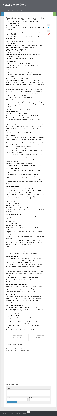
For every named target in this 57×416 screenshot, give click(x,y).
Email (31, 397)
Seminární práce (21, 10)
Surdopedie (39, 348)
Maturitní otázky (10, 10)
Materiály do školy (14, 4)
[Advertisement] (28, 368)
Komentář (9, 388)
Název (9, 397)
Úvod (4, 10)
